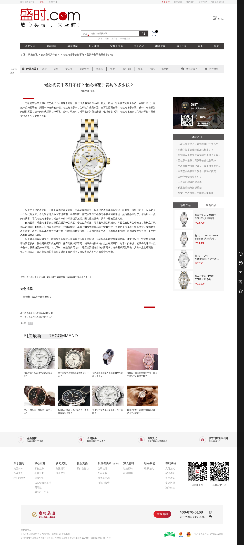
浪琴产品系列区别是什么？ (40, 317)
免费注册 (53, 2)
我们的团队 (19, 478)
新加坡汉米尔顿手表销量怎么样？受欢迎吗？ (199, 156)
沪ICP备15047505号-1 (31, 534)
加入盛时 (128, 463)
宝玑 (152, 69)
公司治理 (102, 468)
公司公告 (102, 473)
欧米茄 (99, 69)
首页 (22, 54)
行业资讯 (60, 473)
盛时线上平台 (42, 492)
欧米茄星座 (125, 38)
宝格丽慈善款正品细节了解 (40, 313)
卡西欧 (165, 69)
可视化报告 (104, 482)
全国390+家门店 (218, 18)
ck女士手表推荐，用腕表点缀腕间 (196, 193)
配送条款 (170, 473)
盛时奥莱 (72, 46)
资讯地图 (66, 534)
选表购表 (51, 46)
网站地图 (46, 534)
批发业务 (39, 473)
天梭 (107, 38)
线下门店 (182, 46)
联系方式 (149, 468)
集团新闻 (60, 468)
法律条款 (170, 487)
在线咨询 (162, 514)
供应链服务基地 (43, 482)
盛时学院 (84, 69)
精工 (140, 69)
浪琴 (100, 38)
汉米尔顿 (126, 69)
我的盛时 (190, 2)
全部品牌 (30, 46)
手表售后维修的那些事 (190, 182)
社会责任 (82, 463)
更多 (12, 72)
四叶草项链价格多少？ (190, 176)
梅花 (30, 323)
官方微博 (212, 69)
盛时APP (203, 2)
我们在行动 (83, 468)
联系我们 (149, 463)
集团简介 (18, 468)
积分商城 (94, 46)
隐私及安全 (26, 530)
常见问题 (170, 482)
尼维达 (38, 487)
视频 (216, 46)
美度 (112, 69)
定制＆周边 (116, 46)
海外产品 (139, 46)
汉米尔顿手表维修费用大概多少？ (196, 149)
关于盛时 (165, 2)
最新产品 (211, 205)
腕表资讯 (33, 54)
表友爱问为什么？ (50, 54)
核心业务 (40, 463)
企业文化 (18, 473)
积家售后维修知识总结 (190, 187)
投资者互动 (104, 478)
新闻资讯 (61, 463)
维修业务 (39, 478)
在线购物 (170, 463)
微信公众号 (189, 69)
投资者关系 (109, 463)
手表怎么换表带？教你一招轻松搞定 (197, 171)
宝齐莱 (114, 38)
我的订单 (178, 2)
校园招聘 (128, 473)
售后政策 (170, 478)
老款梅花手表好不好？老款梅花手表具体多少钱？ (69, 277)
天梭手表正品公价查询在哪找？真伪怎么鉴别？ (199, 145)
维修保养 (160, 46)
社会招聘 (128, 468)
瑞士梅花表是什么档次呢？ (37, 296)
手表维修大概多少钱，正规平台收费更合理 (199, 167)
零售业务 (39, 468)
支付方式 (170, 468)
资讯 (200, 46)
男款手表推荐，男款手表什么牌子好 (197, 160)
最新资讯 (56, 534)
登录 (42, 2)
